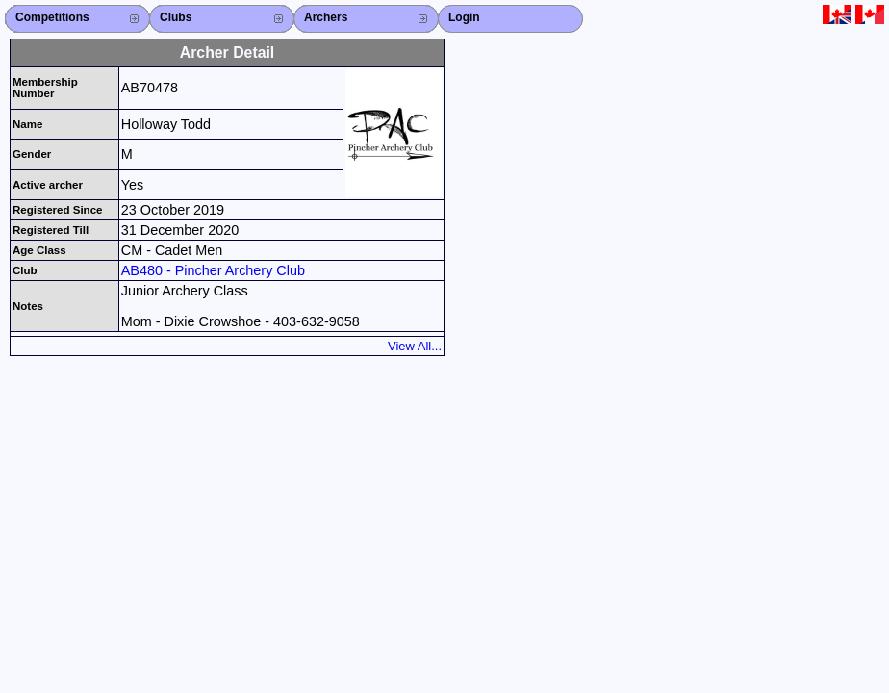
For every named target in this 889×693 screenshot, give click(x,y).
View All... (415, 346)
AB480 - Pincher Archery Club (213, 270)
